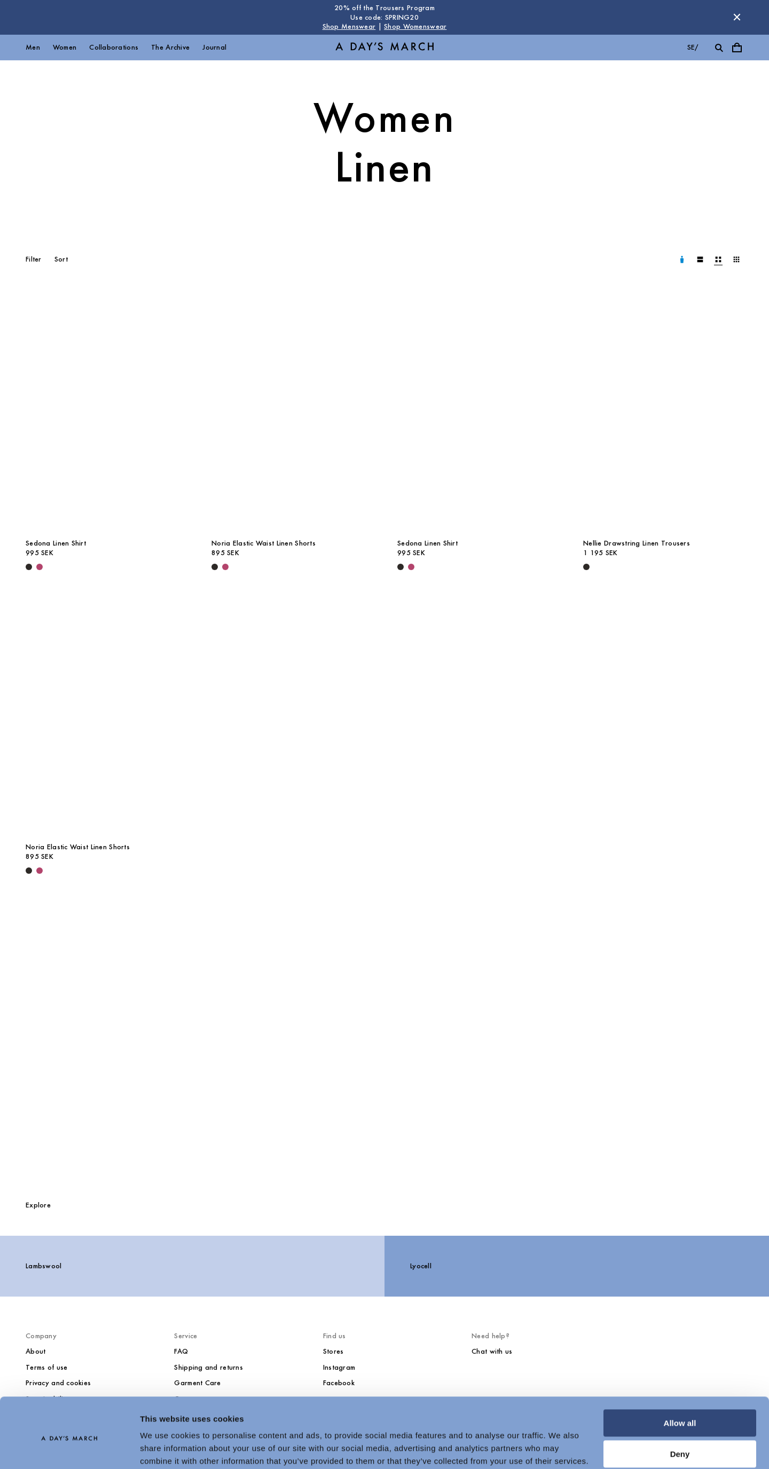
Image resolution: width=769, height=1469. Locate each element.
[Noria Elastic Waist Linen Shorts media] (291, 412)
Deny (680, 1411)
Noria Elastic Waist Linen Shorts (263, 543)
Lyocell (420, 1265)
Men (33, 47)
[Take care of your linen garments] (384, 1041)
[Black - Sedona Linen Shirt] (29, 567)
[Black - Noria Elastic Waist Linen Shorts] (214, 567)
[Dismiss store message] (737, 17)
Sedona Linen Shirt (56, 543)
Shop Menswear (349, 26)
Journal (214, 47)
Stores (333, 1351)
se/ (693, 47)
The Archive (170, 47)
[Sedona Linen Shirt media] (106, 412)
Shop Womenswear (415, 26)
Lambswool (44, 1265)
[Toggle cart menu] (737, 47)
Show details (165, 1447)
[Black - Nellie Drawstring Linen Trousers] (586, 567)
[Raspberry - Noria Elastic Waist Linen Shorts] (225, 567)
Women (64, 47)
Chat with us (492, 1351)
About (35, 1351)
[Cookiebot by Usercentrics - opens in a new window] (69, 1448)
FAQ (181, 1351)
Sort (61, 259)
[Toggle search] (719, 47)
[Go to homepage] (384, 47)
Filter (34, 259)
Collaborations (113, 47)
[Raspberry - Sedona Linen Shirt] (39, 567)
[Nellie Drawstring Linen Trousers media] (663, 412)
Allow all (680, 1380)
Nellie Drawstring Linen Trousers (636, 543)
